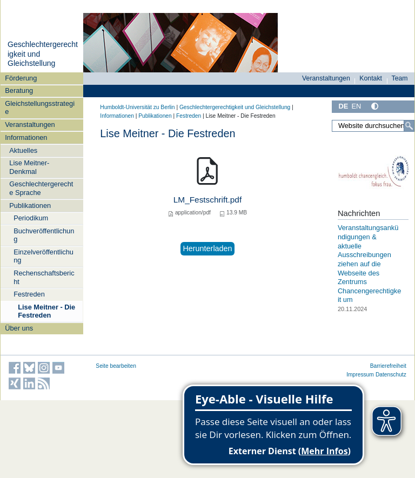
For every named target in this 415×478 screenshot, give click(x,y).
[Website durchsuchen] (373, 126)
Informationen (26, 137)
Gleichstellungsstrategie (40, 107)
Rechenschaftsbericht (44, 277)
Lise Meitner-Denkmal (29, 167)
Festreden (29, 294)
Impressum (360, 375)
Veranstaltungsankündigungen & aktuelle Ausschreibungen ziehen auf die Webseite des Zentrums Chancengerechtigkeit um (369, 264)
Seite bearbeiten (116, 366)
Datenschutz (391, 375)
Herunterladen (207, 248)
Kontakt (370, 78)
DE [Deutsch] (343, 106)
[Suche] (409, 126)
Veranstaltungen (30, 124)
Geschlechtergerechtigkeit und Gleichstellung (234, 107)
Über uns (19, 328)
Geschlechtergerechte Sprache (41, 188)
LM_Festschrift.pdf (207, 199)
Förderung (21, 78)
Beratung (19, 90)
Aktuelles (23, 150)
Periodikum (31, 218)
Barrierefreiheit (388, 366)
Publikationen (30, 205)
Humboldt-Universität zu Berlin (137, 107)
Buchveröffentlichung (44, 235)
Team (400, 78)
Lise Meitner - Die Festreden (46, 311)
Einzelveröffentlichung (43, 256)
